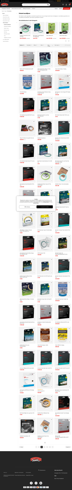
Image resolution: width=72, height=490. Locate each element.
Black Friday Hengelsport (59, 478)
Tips (5, 35)
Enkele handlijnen (7, 24)
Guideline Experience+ (42, 137)
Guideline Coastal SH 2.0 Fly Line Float (25, 36)
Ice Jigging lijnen (6, 39)
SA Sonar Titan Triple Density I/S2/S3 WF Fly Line (62, 138)
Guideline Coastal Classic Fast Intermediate (43, 437)
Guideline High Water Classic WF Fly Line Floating (44, 185)
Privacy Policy (46, 202)
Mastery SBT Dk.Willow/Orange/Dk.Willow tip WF (61, 437)
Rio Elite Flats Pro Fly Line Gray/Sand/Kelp (24, 346)
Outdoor (33, 8)
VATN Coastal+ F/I (41, 390)
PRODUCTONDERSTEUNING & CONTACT (9, 476)
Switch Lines (6, 28)
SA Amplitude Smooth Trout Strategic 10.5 (62, 413)
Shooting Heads (7, 33)
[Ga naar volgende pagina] (68, 447)
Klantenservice (42, 470)
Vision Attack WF (49, 35)
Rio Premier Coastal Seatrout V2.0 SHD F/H (45, 161)
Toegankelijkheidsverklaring (20, 475)
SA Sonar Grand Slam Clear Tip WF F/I (45, 368)
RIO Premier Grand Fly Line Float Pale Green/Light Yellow (62, 161)
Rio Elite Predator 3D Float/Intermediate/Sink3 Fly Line (61, 254)
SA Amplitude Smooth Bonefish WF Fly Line (27, 185)
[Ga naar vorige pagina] (21, 447)
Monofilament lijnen (6, 18)
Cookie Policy (35, 203)
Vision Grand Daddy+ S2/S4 (43, 345)
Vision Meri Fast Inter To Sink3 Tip (61, 299)
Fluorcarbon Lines (6, 20)
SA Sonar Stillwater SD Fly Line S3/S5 (27, 368)
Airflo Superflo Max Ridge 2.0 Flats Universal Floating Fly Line (44, 69)
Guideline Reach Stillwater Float (43, 412)
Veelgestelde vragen (29, 475)
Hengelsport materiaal (6, 8)
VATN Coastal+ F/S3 (41, 253)
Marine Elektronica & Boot (16, 8)
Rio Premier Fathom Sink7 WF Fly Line (62, 114)
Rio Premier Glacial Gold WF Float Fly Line (62, 207)
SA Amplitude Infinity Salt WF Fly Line (62, 322)
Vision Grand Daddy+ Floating (60, 68)
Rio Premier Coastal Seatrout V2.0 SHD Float (38, 36)
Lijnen (5, 11)
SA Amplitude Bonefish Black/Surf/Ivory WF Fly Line (27, 323)
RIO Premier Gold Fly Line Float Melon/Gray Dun (43, 115)
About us (5, 472)
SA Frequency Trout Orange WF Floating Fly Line (62, 92)
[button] (62, 1)
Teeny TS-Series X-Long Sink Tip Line (27, 137)
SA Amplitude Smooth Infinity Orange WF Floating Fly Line (27, 254)
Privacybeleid (28, 472)
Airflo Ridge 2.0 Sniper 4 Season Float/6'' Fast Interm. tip (26, 231)
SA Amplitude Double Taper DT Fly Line (27, 160)
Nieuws (56, 8)
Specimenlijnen (5, 15)
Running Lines (6, 30)
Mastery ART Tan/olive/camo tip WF (26, 68)
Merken (60, 8)
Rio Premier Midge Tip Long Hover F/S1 (27, 412)
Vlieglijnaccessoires (7, 37)
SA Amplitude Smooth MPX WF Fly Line (27, 114)
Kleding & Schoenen (26, 8)
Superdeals (66, 8)
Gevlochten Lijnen (6, 17)
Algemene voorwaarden (19, 472)
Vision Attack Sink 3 (63, 35)
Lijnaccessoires (5, 41)
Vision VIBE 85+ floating (59, 345)
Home (3, 11)
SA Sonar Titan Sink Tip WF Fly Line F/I (62, 368)
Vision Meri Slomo (23, 91)
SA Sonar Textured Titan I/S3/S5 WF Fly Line (62, 231)
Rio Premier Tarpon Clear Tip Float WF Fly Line (45, 300)
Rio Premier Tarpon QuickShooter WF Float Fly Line (62, 391)
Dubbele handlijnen (7, 26)
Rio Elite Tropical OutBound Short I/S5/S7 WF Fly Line (26, 277)
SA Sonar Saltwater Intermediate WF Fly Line (62, 277)
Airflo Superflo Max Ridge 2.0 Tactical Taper (27, 300)
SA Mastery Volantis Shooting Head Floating (44, 323)
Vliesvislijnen (9, 11)
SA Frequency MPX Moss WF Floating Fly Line (27, 391)
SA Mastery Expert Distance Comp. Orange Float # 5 (44, 92)
